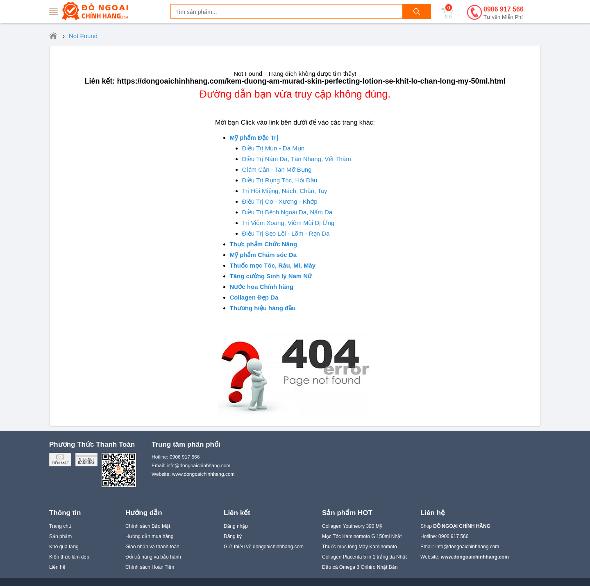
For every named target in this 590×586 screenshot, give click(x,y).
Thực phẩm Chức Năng (263, 244)
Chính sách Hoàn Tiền (149, 567)
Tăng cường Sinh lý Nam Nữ (271, 276)
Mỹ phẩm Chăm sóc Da (263, 254)
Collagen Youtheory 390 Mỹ (352, 526)
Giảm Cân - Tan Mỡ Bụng (277, 169)
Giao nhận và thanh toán (152, 547)
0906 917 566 (503, 13)
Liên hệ (57, 567)
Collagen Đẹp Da (254, 297)
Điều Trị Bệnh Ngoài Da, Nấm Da (287, 212)
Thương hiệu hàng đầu (263, 307)
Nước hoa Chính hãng (262, 286)
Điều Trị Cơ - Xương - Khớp (280, 201)
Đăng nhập (236, 526)
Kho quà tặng (64, 547)
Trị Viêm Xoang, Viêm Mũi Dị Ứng (288, 222)
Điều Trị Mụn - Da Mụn (273, 148)
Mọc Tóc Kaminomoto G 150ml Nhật (362, 536)
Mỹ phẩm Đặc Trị (254, 137)
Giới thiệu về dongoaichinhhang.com (264, 547)
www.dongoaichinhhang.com (203, 474)
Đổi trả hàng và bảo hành (153, 557)
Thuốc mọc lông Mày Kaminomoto (359, 547)
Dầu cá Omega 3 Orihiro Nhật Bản (359, 567)
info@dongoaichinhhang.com (467, 547)
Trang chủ (60, 526)
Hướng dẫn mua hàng (149, 536)
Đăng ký (233, 536)
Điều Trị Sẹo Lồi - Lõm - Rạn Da (286, 233)
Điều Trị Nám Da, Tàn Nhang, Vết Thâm (296, 158)
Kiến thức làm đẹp (69, 557)
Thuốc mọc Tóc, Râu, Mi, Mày (273, 265)
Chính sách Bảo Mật (147, 526)
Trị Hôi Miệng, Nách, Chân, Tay (284, 190)
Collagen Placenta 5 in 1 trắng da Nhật (364, 557)
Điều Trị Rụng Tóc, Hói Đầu (280, 180)
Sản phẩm (60, 536)
